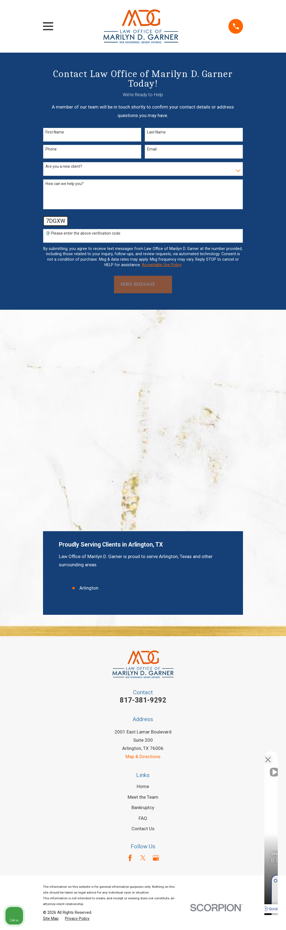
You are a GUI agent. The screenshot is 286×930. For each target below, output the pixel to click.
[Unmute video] (189, 754)
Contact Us (143, 628)
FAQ (143, 618)
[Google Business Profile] (156, 657)
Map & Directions (143, 556)
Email (152, 149)
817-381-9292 (143, 500)
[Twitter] (143, 657)
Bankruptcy (142, 607)
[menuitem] (51, 718)
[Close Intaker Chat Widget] (268, 754)
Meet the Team (143, 596)
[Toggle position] (256, 754)
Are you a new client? (63, 166)
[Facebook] (130, 657)
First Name (54, 132)
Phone (51, 149)
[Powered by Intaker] (239, 918)
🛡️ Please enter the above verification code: (83, 233)
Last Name (156, 132)
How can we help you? (64, 183)
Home (143, 586)
